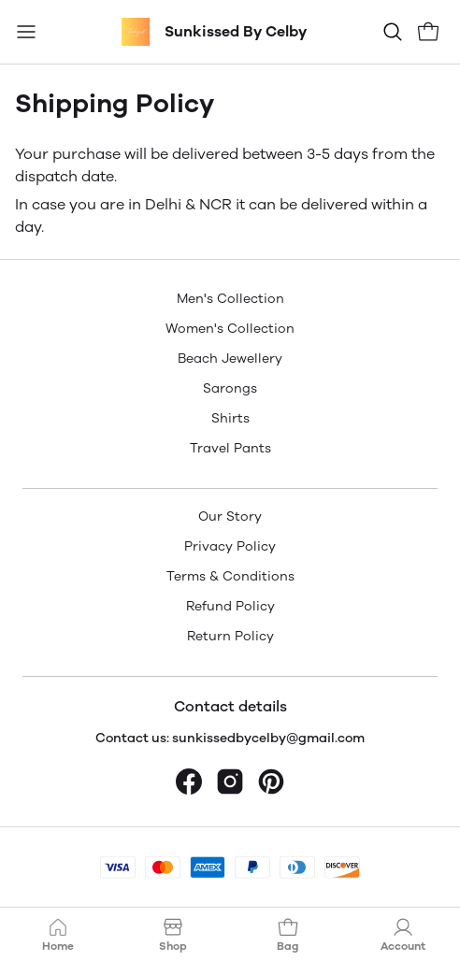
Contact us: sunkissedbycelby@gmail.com (230, 738)
